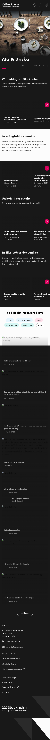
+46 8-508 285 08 (13, 641)
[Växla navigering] (46, 4)
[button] (47, 104)
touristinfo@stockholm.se (14, 647)
